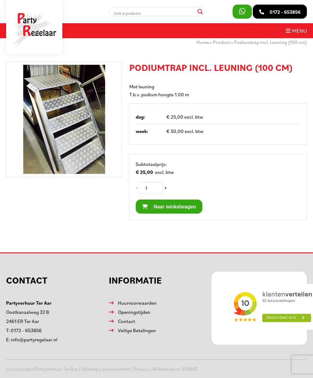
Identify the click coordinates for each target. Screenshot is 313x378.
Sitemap (90, 369)
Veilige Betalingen (137, 330)
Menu (296, 30)
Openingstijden (134, 312)
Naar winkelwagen (169, 206)
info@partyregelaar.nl (34, 339)
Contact (126, 321)
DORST (190, 369)
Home (203, 42)
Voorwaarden (116, 369)
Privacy (141, 369)
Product (221, 42)
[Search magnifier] (200, 11)
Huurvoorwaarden (137, 303)
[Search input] (154, 13)
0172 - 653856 (26, 330)
